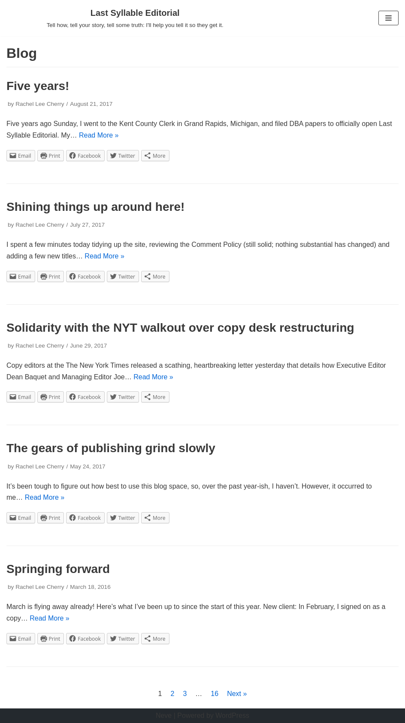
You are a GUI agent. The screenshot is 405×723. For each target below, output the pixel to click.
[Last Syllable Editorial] (135, 18)
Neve (164, 715)
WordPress (232, 715)
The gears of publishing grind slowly (110, 448)
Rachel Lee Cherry (39, 104)
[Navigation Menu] (388, 18)
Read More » (99, 135)
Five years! (37, 86)
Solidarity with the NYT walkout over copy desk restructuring (180, 327)
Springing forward (58, 569)
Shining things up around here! (95, 206)
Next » (237, 693)
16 (214, 693)
